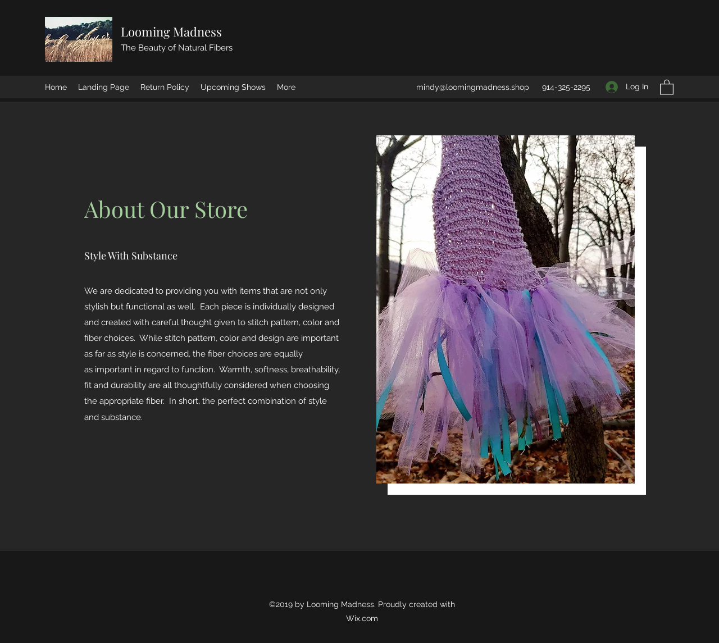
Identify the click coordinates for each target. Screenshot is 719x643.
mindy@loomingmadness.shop (472, 87)
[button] (667, 87)
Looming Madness (171, 31)
